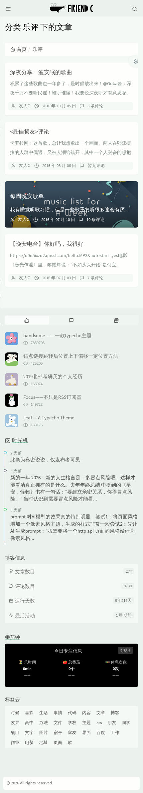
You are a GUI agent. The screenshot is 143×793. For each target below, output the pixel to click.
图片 (43, 732)
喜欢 (29, 712)
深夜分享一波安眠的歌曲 (41, 72)
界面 (86, 732)
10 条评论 (95, 219)
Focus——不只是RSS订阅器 (52, 397)
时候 (15, 712)
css (99, 722)
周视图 (125, 650)
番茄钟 (12, 637)
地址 (43, 742)
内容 (86, 712)
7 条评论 (95, 278)
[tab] (26, 320)
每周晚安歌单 (27, 196)
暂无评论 (96, 165)
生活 (43, 712)
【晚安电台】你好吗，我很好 (46, 243)
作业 (15, 742)
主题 (86, 722)
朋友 (111, 722)
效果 (15, 722)
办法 (43, 722)
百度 (100, 732)
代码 (72, 712)
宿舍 (58, 732)
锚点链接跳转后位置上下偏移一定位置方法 (70, 356)
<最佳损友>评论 (29, 131)
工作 (115, 732)
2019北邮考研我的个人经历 (52, 376)
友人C (24, 106)
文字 (29, 732)
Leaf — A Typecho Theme (48, 417)
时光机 (20, 440)
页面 (58, 742)
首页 (18, 49)
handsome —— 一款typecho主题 (57, 335)
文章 (100, 712)
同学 (126, 722)
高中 (29, 722)
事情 (58, 712)
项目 (15, 732)
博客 (115, 712)
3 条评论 (95, 106)
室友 (72, 732)
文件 (58, 722)
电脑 (29, 742)
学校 (72, 722)
